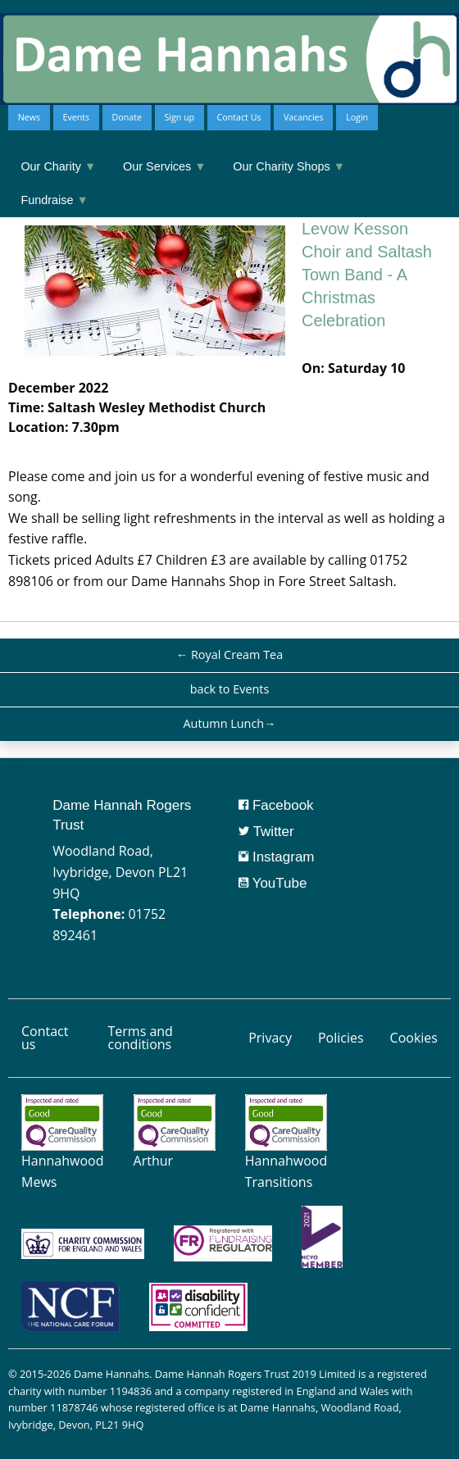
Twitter (266, 831)
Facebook (276, 805)
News (29, 117)
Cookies (414, 1038)
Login (357, 117)
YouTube (273, 883)
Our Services (164, 166)
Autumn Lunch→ (229, 723)
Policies (341, 1038)
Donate (127, 117)
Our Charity (58, 166)
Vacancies (304, 117)
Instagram (276, 857)
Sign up (179, 117)
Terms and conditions (139, 1037)
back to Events (230, 689)
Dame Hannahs (111, 1373)
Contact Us (239, 117)
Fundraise (54, 200)
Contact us (44, 1037)
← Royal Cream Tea (229, 654)
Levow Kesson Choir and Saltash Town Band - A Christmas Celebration (367, 275)
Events (75, 117)
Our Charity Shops (289, 166)
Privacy (270, 1038)
